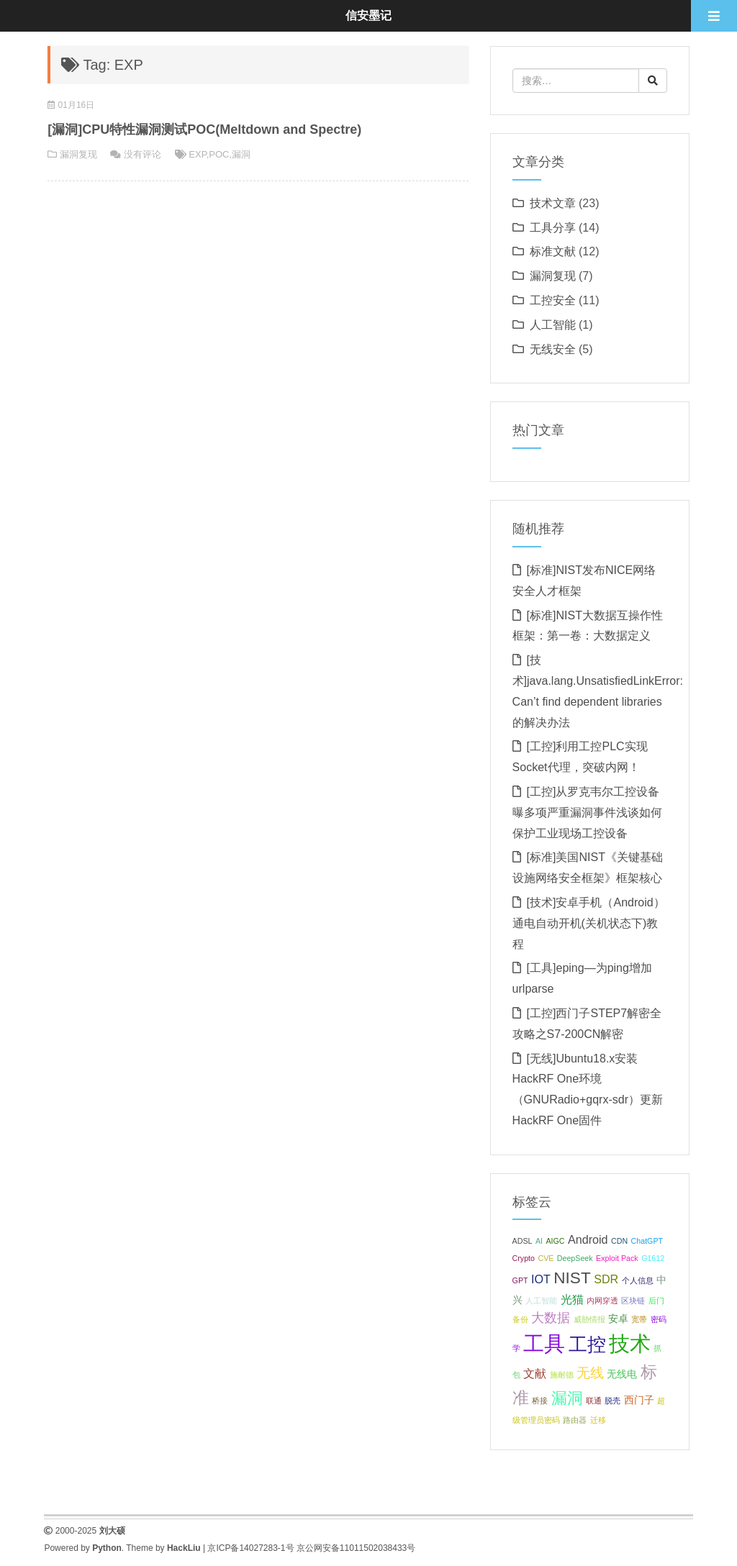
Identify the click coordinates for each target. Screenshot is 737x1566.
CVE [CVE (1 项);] (545, 1258)
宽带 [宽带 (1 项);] (639, 1319)
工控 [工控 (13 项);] (587, 1344)
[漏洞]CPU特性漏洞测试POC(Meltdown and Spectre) (204, 129)
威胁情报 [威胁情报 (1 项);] (589, 1319)
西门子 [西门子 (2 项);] (639, 1400)
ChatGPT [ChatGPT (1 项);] (647, 1241)
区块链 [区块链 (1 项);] (633, 1300)
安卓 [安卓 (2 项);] (618, 1318)
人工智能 (553, 325)
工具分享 (553, 228)
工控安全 (553, 300)
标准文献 (553, 251)
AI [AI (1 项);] (539, 1241)
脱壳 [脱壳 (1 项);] (612, 1400)
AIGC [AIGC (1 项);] (555, 1241)
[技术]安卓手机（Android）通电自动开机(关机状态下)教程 (588, 923)
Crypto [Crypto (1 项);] (523, 1258)
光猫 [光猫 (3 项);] (572, 1299)
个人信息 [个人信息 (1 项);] (638, 1280)
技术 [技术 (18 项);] (630, 1343)
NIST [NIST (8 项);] (571, 1278)
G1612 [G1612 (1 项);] (652, 1258)
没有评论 (142, 154)
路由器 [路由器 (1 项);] (575, 1420)
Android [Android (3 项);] (588, 1239)
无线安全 (553, 349)
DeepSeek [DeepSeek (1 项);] (575, 1258)
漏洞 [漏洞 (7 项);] (567, 1398)
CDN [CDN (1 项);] (619, 1241)
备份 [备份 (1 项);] (520, 1319)
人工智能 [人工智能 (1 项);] (541, 1300)
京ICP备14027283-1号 (250, 1548)
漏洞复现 (78, 154)
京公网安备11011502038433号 (356, 1548)
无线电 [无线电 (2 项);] (622, 1374)
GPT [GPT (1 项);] (520, 1280)
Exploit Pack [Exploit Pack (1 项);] (617, 1258)
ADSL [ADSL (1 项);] (522, 1241)
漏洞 (241, 154)
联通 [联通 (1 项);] (594, 1400)
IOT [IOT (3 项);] (541, 1279)
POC (219, 154)
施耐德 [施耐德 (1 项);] (562, 1374)
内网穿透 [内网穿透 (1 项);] (602, 1300)
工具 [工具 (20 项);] (544, 1343)
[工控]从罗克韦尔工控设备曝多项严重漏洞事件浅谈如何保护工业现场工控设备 (587, 812)
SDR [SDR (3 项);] (606, 1279)
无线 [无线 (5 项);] (590, 1372)
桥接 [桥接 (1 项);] (540, 1400)
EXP (197, 154)
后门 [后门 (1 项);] (656, 1300)
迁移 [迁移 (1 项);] (598, 1420)
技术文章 (553, 203)
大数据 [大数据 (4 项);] (550, 1318)
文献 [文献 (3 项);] (534, 1373)
